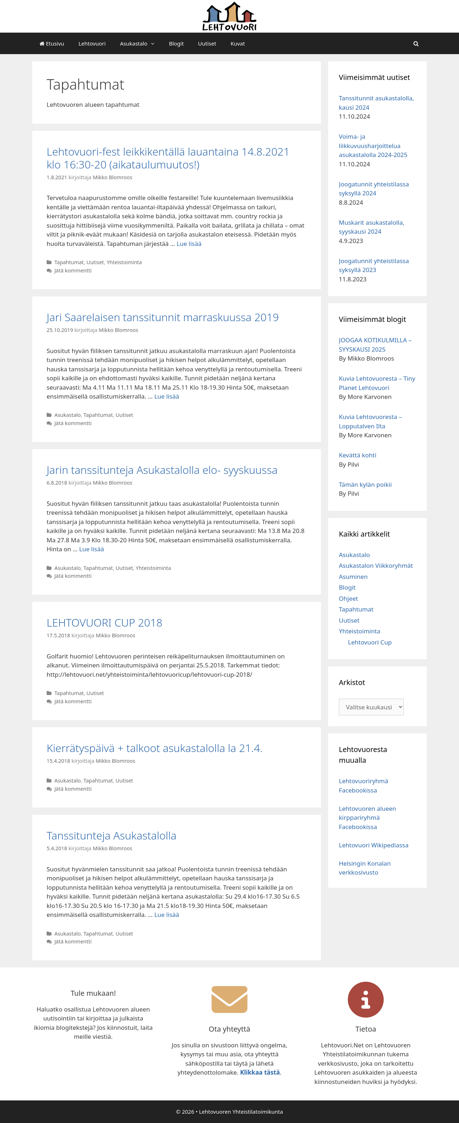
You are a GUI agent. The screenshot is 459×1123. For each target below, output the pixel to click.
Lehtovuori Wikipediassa (373, 845)
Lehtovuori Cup (370, 642)
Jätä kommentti (73, 270)
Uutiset (207, 43)
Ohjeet (348, 598)
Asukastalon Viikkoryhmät (376, 565)
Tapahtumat (69, 262)
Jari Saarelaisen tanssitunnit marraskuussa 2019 (163, 317)
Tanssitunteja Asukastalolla (111, 835)
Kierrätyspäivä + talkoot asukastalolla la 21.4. (154, 748)
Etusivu (51, 43)
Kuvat (238, 43)
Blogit (176, 43)
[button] (154, 43)
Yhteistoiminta (124, 262)
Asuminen (353, 576)
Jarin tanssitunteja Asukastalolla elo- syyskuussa (162, 469)
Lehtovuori (92, 43)
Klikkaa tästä (260, 1072)
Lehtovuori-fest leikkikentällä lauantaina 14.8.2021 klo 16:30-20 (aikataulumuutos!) (168, 158)
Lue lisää (189, 243)
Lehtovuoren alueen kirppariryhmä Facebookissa (367, 817)
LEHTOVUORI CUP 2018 (104, 622)
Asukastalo (141, 43)
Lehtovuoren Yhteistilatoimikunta (241, 1111)
